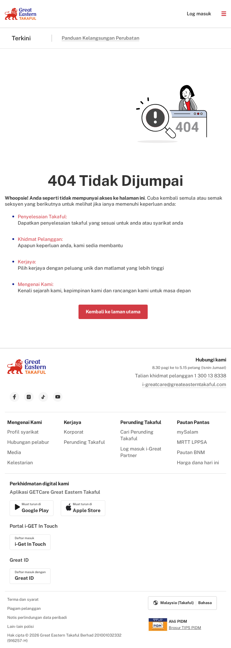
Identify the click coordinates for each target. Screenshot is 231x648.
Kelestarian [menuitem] (20, 462)
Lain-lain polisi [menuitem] (20, 626)
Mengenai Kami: (36, 284)
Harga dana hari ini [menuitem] (198, 462)
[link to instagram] (29, 397)
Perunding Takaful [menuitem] (84, 442)
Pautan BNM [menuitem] (191, 452)
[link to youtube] (58, 397)
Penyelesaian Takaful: (42, 217)
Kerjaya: (27, 262)
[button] (223, 13)
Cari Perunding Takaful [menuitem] (136, 435)
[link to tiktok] (43, 397)
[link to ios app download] (32, 508)
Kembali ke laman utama (113, 312)
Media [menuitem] (14, 452)
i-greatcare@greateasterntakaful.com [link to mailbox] (184, 384)
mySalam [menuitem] (187, 432)
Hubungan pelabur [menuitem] (28, 442)
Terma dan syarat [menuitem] (22, 599)
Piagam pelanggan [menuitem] (24, 608)
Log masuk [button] (196, 14)
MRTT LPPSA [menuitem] (192, 442)
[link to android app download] (83, 508)
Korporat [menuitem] (73, 432)
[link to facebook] (14, 397)
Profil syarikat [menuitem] (22, 432)
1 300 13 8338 (210, 376)
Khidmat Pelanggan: (40, 239)
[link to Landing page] (26, 374)
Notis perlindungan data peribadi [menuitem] (37, 617)
